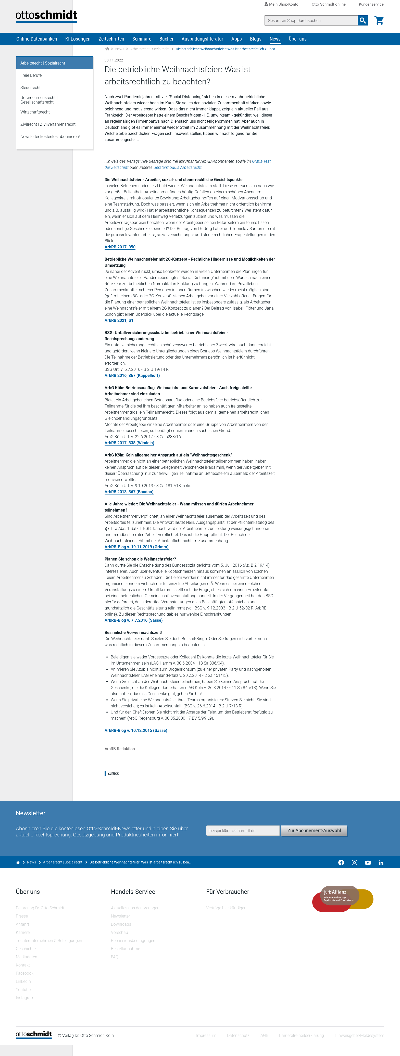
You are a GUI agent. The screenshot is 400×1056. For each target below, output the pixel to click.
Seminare (141, 43)
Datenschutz (238, 1047)
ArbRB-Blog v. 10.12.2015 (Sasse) (136, 740)
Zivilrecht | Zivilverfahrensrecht (48, 128)
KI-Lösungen (78, 43)
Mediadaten (27, 968)
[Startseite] (34, 1048)
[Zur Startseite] (107, 53)
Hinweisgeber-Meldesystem (359, 1047)
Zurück (113, 783)
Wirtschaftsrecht (35, 116)
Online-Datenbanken (36, 43)
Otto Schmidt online (329, 4)
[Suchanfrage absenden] (362, 20)
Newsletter (120, 927)
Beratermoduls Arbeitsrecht (178, 171)
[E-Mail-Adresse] (243, 835)
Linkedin (23, 992)
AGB (264, 1047)
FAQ (115, 968)
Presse (22, 927)
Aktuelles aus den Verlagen (135, 919)
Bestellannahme (125, 960)
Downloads (121, 935)
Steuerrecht (30, 91)
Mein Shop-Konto (283, 4)
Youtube (23, 1000)
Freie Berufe (31, 79)
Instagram (25, 1009)
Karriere (23, 943)
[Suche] (310, 20)
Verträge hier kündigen (226, 919)
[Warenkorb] (378, 20)
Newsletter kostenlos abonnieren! (50, 140)
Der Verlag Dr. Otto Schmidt (40, 919)
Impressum (206, 1047)
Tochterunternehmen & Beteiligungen (49, 951)
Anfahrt (23, 935)
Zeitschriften (111, 43)
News (275, 43)
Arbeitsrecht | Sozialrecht (150, 53)
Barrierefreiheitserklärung (301, 1047)
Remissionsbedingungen (133, 951)
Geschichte (26, 960)
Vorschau (119, 943)
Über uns (298, 43)
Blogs (255, 43)
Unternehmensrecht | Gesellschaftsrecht (39, 104)
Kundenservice (371, 4)
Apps (236, 43)
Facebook (25, 984)
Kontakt (23, 976)
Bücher (166, 43)
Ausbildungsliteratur (202, 43)
